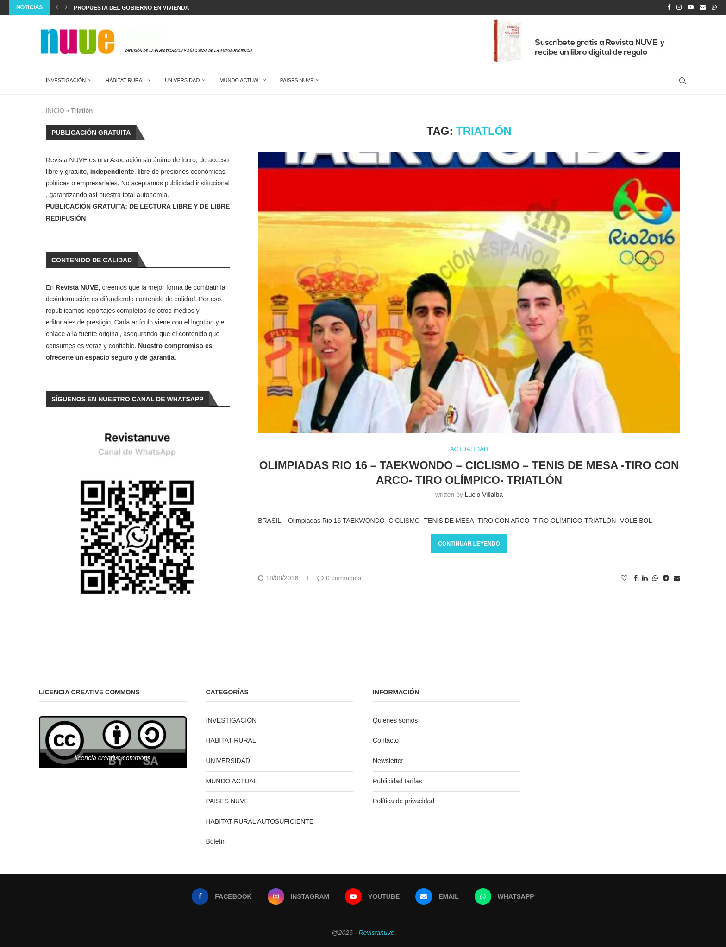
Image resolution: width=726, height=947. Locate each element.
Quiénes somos (395, 720)
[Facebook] (668, 7)
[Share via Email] (677, 578)
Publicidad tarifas (397, 781)
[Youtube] (691, 7)
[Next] (66, 7)
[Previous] (57, 7)
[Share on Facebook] (636, 578)
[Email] (703, 7)
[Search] (682, 80)
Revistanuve (376, 932)
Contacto (386, 740)
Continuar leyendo (469, 543)
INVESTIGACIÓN (66, 80)
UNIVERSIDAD (182, 80)
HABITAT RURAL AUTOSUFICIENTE (260, 821)
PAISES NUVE (297, 80)
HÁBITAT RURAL (125, 80)
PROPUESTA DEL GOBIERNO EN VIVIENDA (131, 8)
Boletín (216, 841)
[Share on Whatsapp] (655, 578)
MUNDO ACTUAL (239, 80)
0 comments (339, 578)
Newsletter (388, 760)
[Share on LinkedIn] (645, 578)
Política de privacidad (403, 801)
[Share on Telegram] (666, 578)
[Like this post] (624, 578)
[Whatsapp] (714, 7)
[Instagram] (679, 7)
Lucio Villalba (484, 494)
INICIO (55, 110)
